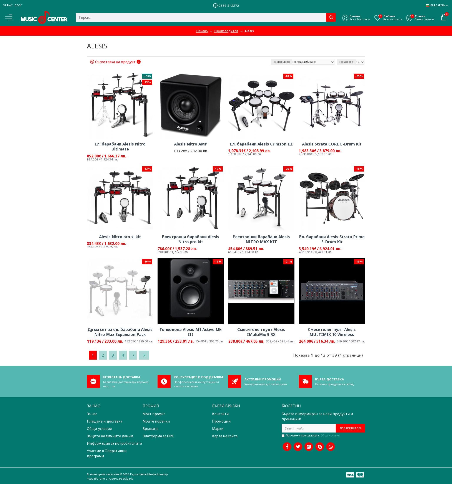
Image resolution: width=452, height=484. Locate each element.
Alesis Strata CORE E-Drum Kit (332, 144)
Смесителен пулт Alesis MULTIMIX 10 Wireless (332, 332)
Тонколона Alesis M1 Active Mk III (191, 332)
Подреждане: (281, 62)
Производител (226, 31)
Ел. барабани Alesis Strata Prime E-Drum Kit (332, 239)
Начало (202, 31)
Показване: (346, 62)
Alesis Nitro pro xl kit (120, 236)
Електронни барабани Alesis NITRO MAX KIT (261, 239)
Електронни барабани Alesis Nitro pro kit (190, 239)
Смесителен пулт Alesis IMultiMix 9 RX (261, 332)
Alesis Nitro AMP (190, 144)
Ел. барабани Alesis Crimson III (261, 144)
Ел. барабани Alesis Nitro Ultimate (120, 147)
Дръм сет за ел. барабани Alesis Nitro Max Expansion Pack (120, 332)
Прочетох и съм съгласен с (311, 436)
